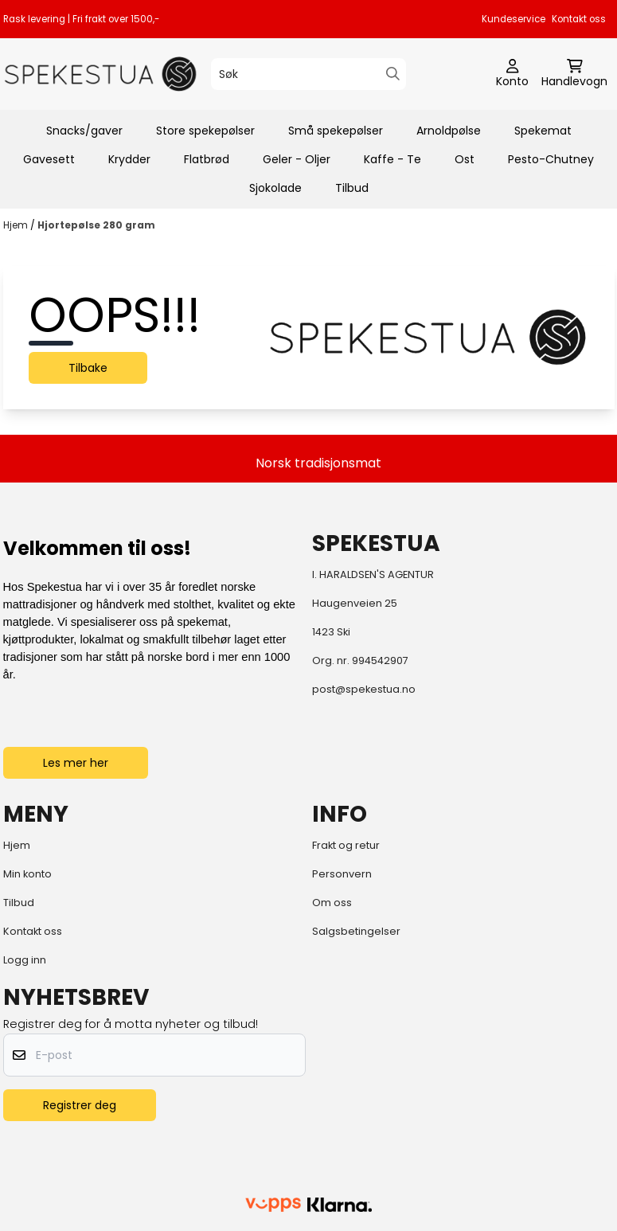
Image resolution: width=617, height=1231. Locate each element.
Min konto (27, 874)
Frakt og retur (346, 845)
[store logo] (100, 74)
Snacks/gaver (84, 131)
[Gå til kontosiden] (512, 74)
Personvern (342, 874)
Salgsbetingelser (356, 931)
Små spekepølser (335, 131)
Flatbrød (206, 159)
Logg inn (24, 960)
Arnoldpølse (448, 131)
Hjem (16, 225)
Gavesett (49, 159)
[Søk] (308, 74)
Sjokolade (275, 188)
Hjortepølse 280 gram (96, 225)
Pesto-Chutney (551, 159)
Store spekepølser (205, 131)
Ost (464, 159)
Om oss (332, 902)
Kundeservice (513, 19)
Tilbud (352, 188)
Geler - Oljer (296, 159)
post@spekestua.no (364, 689)
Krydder (129, 159)
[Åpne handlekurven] (574, 74)
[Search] (393, 74)
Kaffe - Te (392, 159)
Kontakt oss (579, 19)
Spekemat (543, 131)
